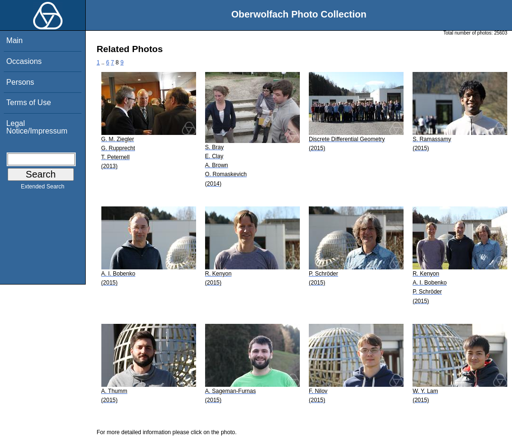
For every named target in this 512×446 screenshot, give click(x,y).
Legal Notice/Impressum (36, 127)
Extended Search (42, 188)
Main (14, 40)
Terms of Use (28, 102)
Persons (20, 82)
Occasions (24, 61)
